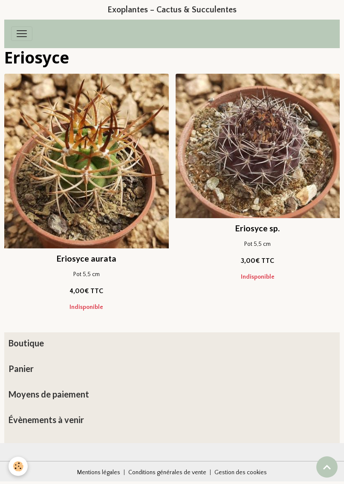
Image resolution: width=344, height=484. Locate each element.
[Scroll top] (327, 467)
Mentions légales (98, 472)
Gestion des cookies (240, 472)
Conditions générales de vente (167, 472)
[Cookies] (18, 466)
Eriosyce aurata (86, 258)
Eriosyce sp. (257, 228)
